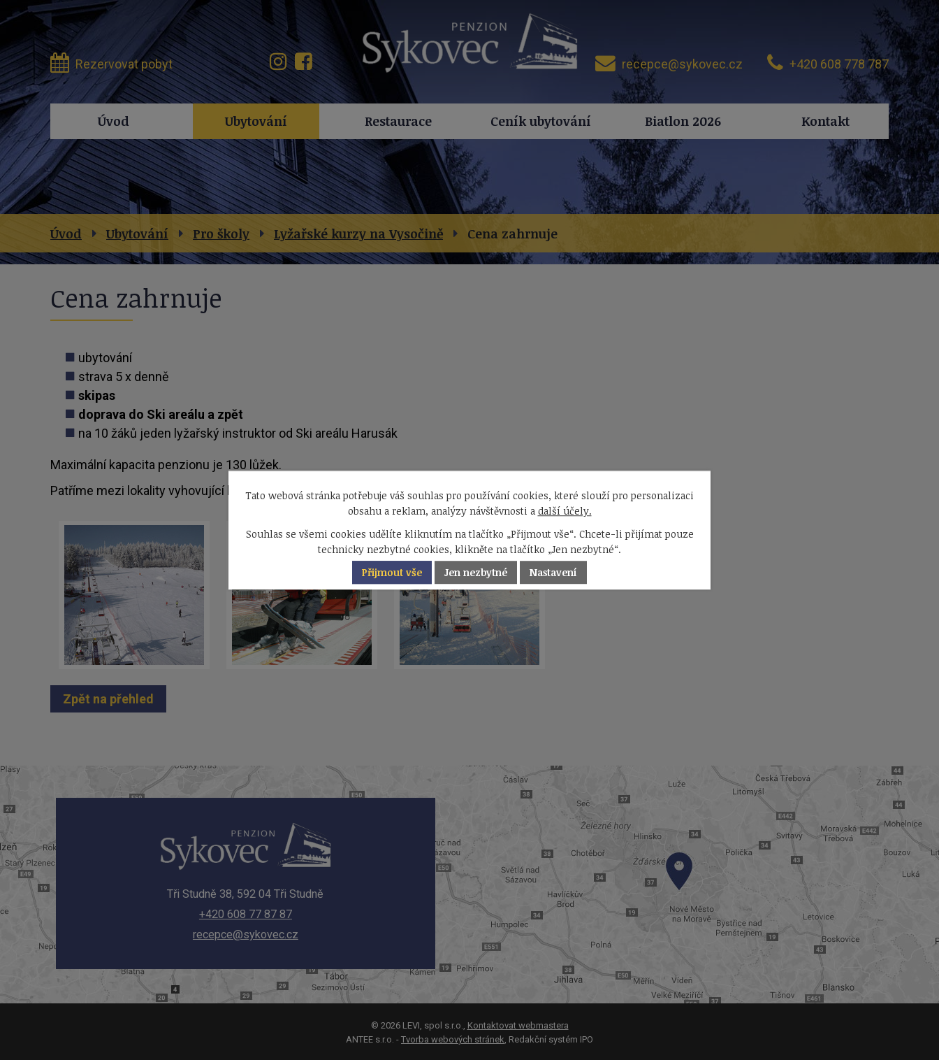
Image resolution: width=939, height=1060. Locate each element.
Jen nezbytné (475, 572)
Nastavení (553, 572)
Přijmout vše (392, 572)
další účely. (565, 511)
